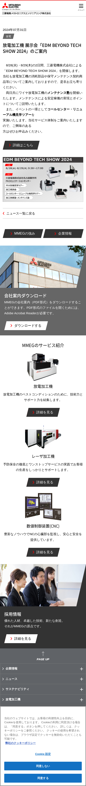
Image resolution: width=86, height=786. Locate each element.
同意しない (43, 766)
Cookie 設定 (43, 754)
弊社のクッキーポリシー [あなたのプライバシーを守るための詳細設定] (20, 743)
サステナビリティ (46, 689)
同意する (43, 778)
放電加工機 (46, 699)
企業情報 (46, 669)
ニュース (46, 679)
